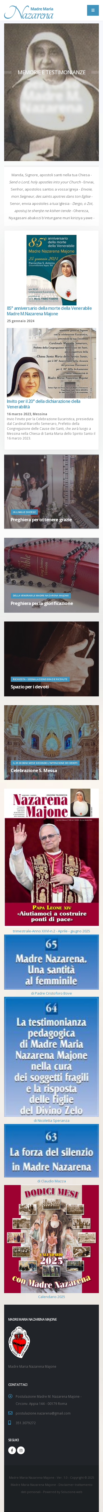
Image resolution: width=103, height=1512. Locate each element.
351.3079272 (26, 1423)
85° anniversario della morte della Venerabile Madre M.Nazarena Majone (49, 311)
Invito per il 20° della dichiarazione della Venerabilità (43, 404)
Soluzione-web (71, 1492)
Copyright (77, 1478)
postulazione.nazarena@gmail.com (43, 1413)
